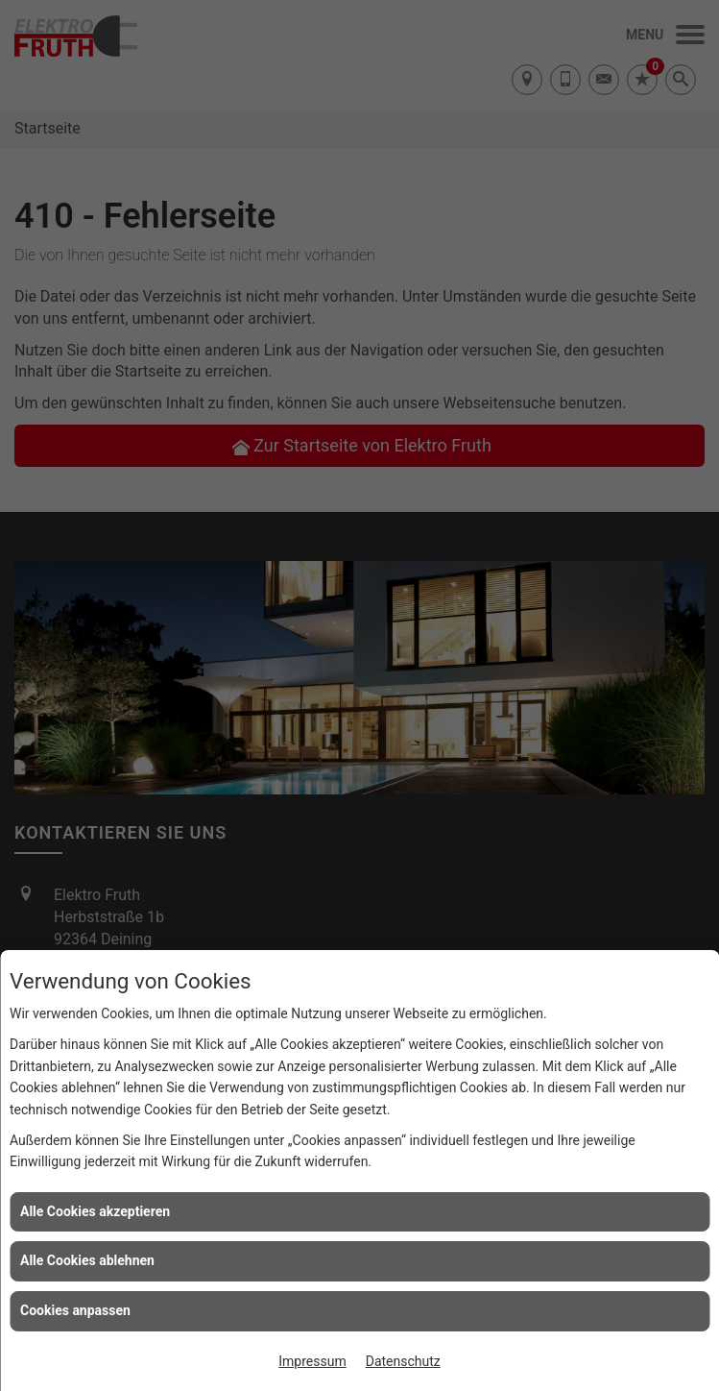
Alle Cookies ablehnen (87, 1260)
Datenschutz (403, 1361)
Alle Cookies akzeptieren (95, 1211)
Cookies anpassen (75, 1310)
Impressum (312, 1361)
